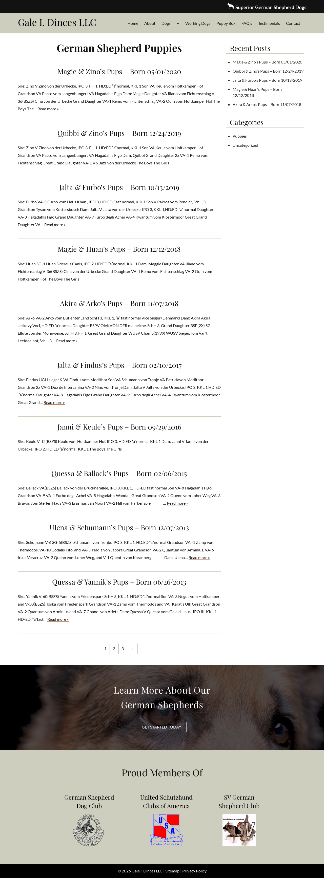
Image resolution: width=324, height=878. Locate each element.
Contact (293, 23)
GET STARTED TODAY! (162, 726)
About (149, 23)
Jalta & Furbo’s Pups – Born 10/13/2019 (119, 187)
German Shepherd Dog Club (89, 801)
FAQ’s (246, 23)
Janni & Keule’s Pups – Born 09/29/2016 (119, 426)
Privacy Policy (194, 870)
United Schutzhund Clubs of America (166, 801)
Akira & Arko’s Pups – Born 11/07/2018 (119, 303)
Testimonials (269, 23)
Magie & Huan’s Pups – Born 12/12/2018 (119, 248)
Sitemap (172, 870)
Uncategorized (245, 145)
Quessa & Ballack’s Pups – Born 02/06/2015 (119, 473)
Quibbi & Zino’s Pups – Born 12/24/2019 (119, 133)
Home (133, 23)
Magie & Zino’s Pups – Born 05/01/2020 (119, 71)
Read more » (48, 108)
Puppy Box (225, 23)
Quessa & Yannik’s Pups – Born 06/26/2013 (119, 581)
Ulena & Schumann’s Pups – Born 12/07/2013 (119, 527)
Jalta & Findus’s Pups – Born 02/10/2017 (119, 365)
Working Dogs (197, 23)
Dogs (166, 23)
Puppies (240, 136)
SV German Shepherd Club (239, 801)
